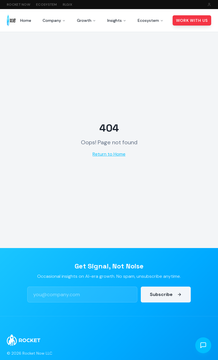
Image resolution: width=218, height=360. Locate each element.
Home (25, 20)
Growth (86, 20)
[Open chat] (203, 345)
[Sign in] (209, 5)
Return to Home (109, 154)
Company (54, 20)
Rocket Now (18, 4)
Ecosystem (46, 4)
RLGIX (67, 4)
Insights (116, 20)
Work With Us (192, 20)
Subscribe (166, 294)
